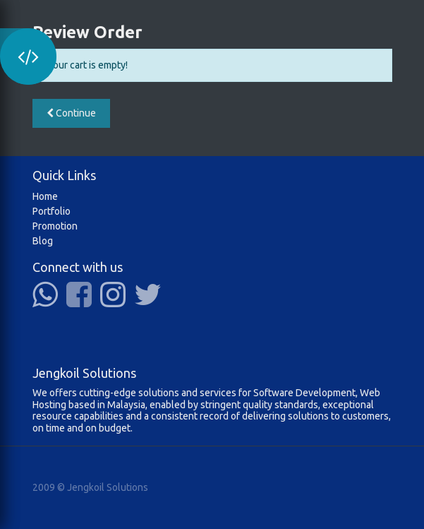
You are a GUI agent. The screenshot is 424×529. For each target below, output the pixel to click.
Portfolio (51, 211)
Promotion (55, 226)
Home (45, 196)
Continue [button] (71, 113)
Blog (42, 240)
